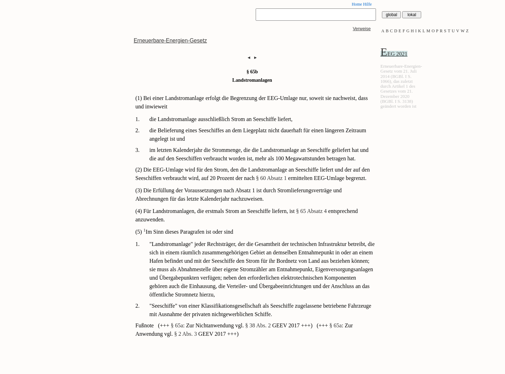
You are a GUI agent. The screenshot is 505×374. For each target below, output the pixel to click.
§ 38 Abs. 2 (258, 325)
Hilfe (367, 4)
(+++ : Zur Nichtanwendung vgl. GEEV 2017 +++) (236, 325)
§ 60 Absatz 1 (271, 178)
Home (357, 4)
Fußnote (145, 325)
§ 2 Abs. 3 (185, 334)
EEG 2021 (394, 54)
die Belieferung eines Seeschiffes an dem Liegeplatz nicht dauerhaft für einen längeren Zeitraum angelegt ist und (257, 134)
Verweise (362, 28)
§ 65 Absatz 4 (311, 211)
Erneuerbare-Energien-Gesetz (170, 41)
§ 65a (177, 325)
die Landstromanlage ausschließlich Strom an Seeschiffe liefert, (220, 119)
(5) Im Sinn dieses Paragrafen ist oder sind (184, 232)
